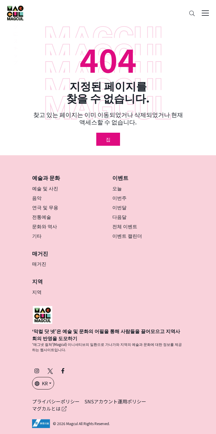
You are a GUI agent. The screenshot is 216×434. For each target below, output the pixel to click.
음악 (37, 197)
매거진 (39, 263)
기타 (37, 235)
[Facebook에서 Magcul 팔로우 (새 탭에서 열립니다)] (63, 370)
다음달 (119, 216)
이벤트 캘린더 (127, 235)
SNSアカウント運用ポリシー (115, 401)
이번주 (119, 197)
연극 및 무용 (45, 207)
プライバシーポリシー (56, 401)
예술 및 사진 (45, 188)
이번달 (119, 207)
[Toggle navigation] (205, 13)
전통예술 (41, 216)
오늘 (117, 188)
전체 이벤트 (124, 226)
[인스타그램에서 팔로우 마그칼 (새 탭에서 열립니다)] (37, 370)
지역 (37, 291)
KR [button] (41, 383)
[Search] (192, 13)
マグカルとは (49, 408)
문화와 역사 (44, 226)
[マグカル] (42, 314)
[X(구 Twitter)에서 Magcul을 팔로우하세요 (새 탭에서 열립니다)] (50, 370)
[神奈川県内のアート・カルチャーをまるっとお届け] (15, 13)
